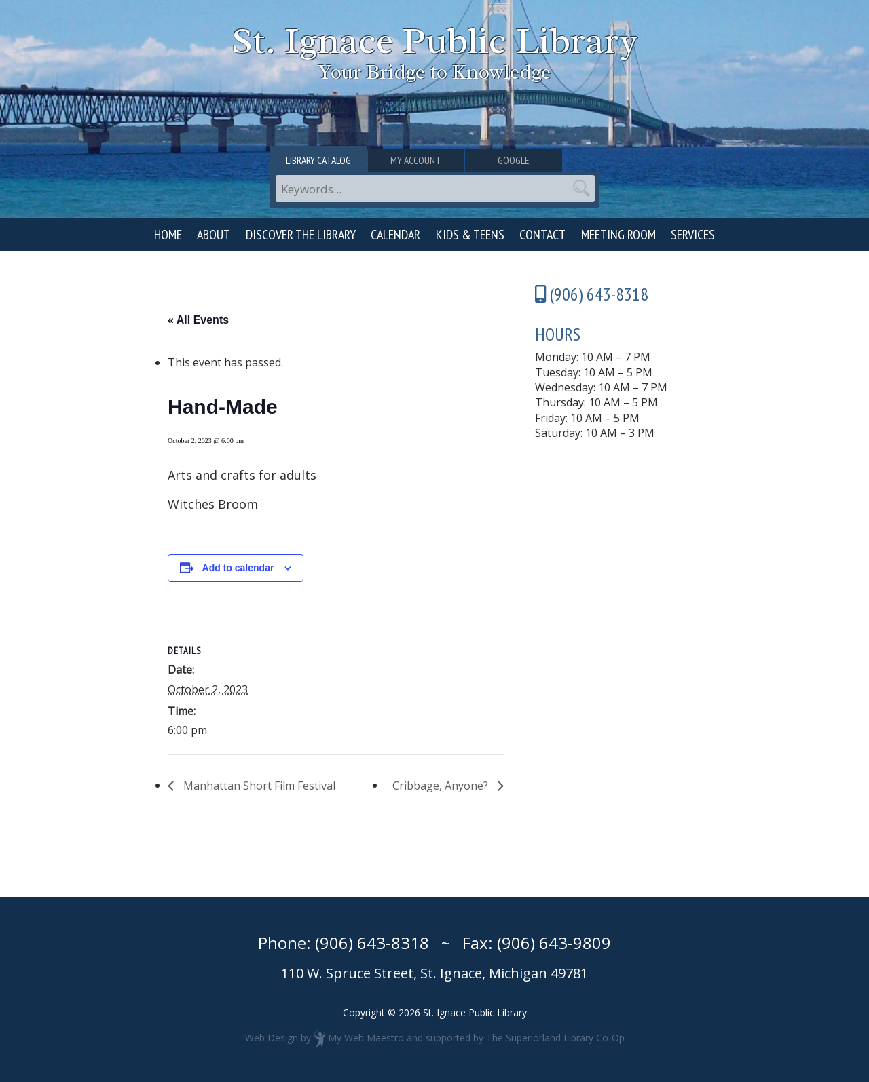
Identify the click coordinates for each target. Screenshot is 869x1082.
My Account (434, 160)
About (213, 235)
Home (168, 235)
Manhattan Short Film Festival (258, 785)
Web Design (271, 1037)
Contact (542, 235)
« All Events (198, 320)
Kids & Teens (470, 235)
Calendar (395, 235)
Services (693, 235)
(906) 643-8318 (372, 942)
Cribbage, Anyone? (441, 785)
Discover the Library (301, 235)
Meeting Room (618, 235)
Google (545, 160)
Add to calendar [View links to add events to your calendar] (238, 567)
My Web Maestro (366, 1037)
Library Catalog (325, 160)
